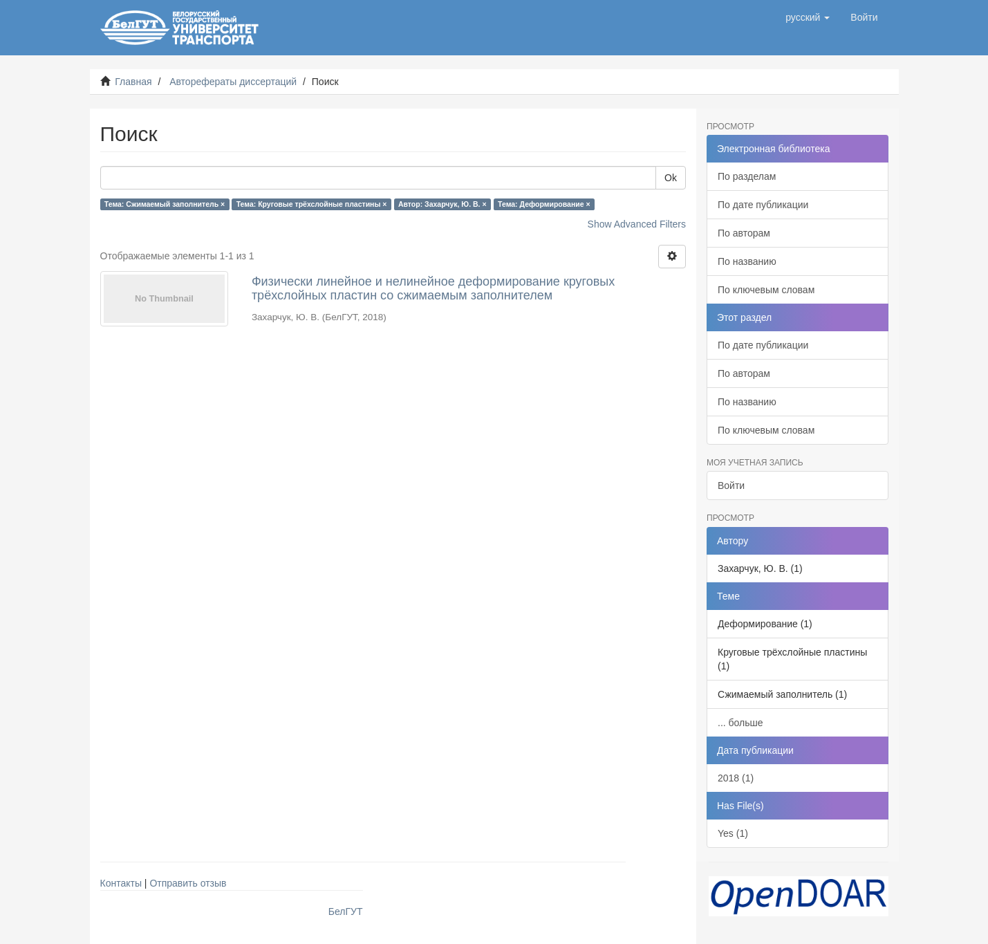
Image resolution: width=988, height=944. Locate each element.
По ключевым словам (766, 289)
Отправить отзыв (187, 883)
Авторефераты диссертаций (233, 81)
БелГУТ (345, 911)
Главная (133, 81)
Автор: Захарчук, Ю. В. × (442, 204)
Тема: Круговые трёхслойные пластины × (311, 204)
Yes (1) (733, 833)
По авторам (744, 233)
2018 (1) (736, 778)
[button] (807, 17)
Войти (731, 485)
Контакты (121, 883)
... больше (740, 722)
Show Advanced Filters (637, 224)
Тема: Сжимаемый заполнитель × (164, 204)
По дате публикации (763, 204)
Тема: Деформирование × (544, 204)
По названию (747, 261)
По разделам (747, 176)
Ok (670, 177)
